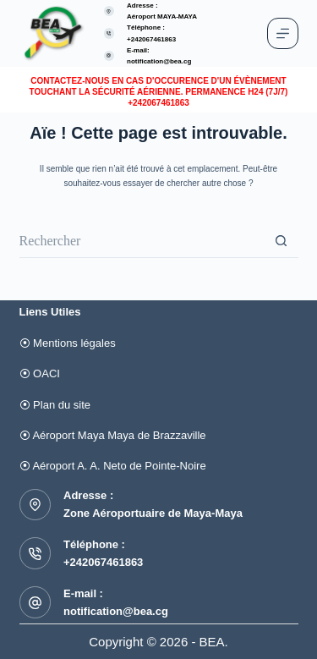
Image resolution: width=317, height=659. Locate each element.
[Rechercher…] (142, 241)
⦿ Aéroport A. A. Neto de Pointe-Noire (112, 465)
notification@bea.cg (159, 61)
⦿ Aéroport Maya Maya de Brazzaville (112, 435)
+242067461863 (103, 562)
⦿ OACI (39, 373)
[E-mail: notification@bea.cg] (109, 56)
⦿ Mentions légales (67, 343)
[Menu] (282, 33)
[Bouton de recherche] (281, 241)
